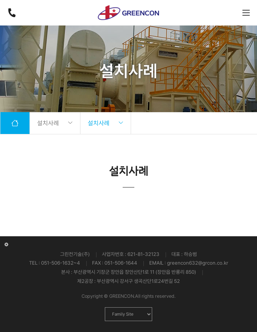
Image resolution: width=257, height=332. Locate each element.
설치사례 (55, 123)
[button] (248, 207)
